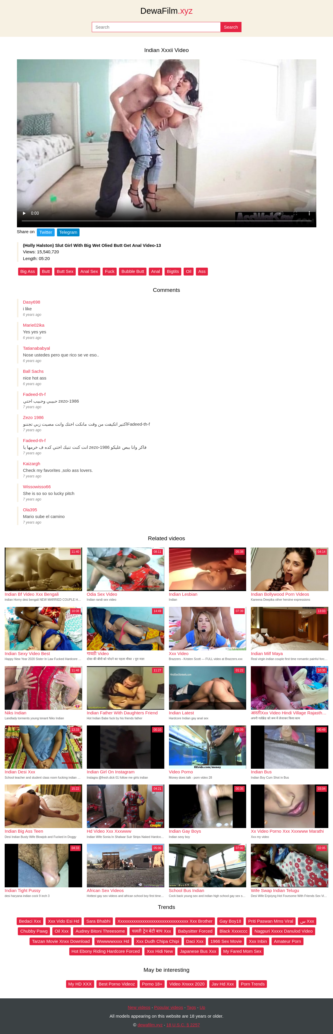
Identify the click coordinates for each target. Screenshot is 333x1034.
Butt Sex (65, 271)
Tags (191, 1007)
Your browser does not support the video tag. (166, 143)
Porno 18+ (152, 983)
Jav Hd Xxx (223, 983)
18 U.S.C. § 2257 (183, 1024)
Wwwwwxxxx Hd (113, 941)
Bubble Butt (132, 271)
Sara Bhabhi (98, 921)
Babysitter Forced (195, 931)
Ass (202, 271)
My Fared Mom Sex (242, 951)
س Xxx (307, 921)
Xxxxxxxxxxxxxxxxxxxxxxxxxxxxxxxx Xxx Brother (165, 921)
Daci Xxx (194, 941)
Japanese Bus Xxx (198, 951)
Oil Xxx (62, 931)
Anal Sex (89, 271)
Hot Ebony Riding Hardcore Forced (106, 951)
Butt (46, 271)
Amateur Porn (287, 941)
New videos (139, 1007)
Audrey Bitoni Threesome (100, 931)
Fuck (110, 271)
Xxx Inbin (258, 941)
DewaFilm (166, 10)
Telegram (68, 232)
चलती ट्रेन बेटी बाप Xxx (151, 931)
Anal (155, 271)
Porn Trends (253, 983)
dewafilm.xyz (150, 1024)
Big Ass (27, 271)
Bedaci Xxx (30, 921)
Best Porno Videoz (117, 983)
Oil (188, 271)
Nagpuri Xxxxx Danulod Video (283, 931)
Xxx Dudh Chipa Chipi (157, 941)
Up (202, 1007)
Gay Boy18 (230, 921)
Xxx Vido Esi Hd (63, 921)
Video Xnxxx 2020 (187, 983)
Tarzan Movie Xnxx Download (61, 941)
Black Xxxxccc (234, 931)
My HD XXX (80, 983)
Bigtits (173, 271)
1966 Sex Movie (226, 941)
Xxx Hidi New (160, 951)
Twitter (45, 232)
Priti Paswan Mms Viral (270, 921)
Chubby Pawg (33, 931)
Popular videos (168, 1007)
